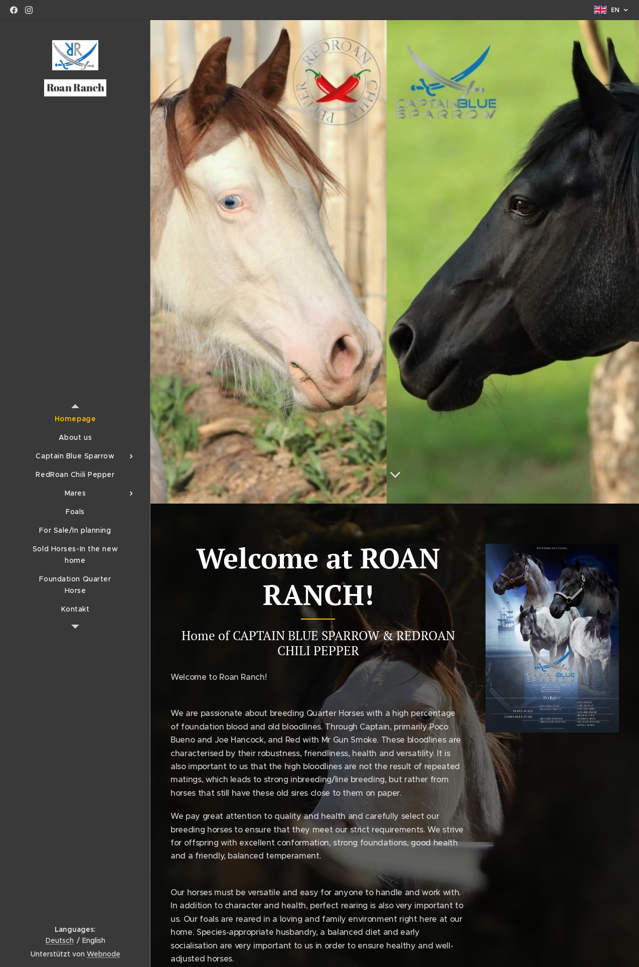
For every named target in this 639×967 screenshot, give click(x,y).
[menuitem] (75, 419)
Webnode (103, 953)
